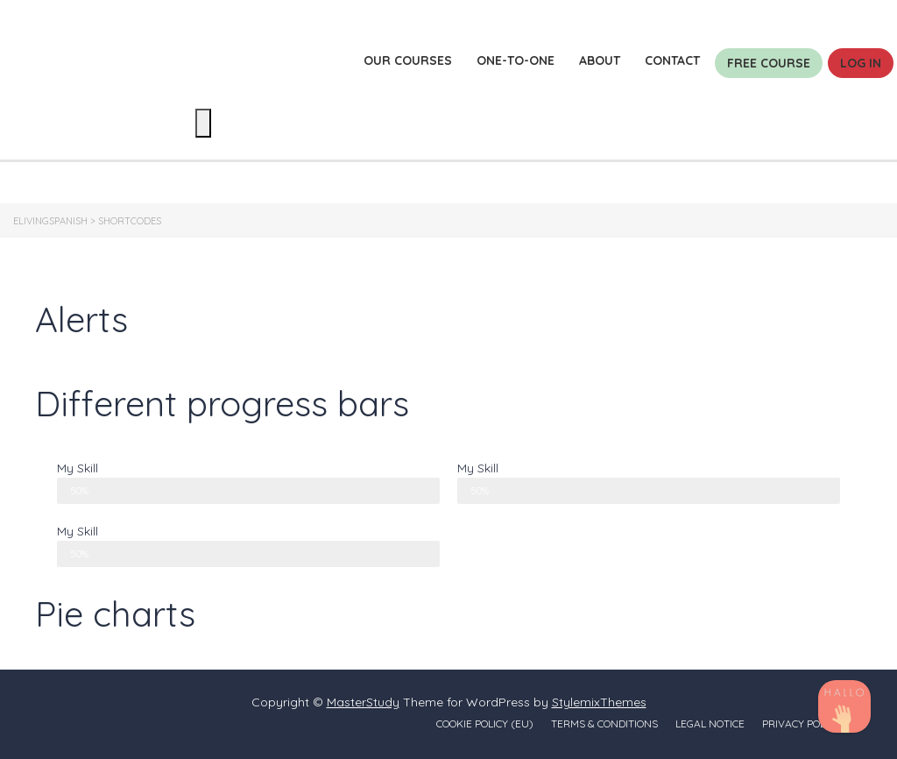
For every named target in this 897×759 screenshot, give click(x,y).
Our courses (408, 60)
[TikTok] (844, 706)
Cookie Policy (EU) (484, 723)
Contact (672, 60)
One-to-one (515, 60)
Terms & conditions (604, 723)
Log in (860, 63)
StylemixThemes (599, 702)
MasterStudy (363, 702)
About (599, 60)
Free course (768, 63)
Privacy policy (801, 723)
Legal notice (710, 723)
